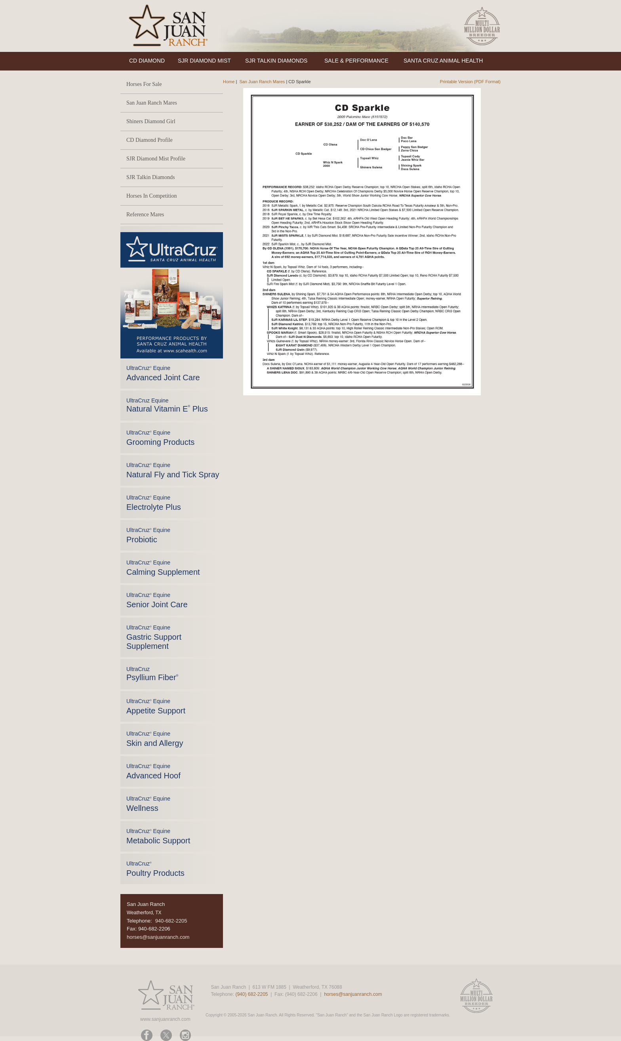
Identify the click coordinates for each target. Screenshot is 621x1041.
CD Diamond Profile (149, 140)
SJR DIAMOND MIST (204, 60)
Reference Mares (145, 214)
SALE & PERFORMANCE (356, 60)
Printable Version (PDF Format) (470, 81)
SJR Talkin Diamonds (150, 177)
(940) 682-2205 (251, 994)
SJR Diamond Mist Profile (155, 159)
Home (228, 81)
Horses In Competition (151, 196)
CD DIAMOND (147, 60)
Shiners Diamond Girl (150, 121)
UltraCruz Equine (167, 405)
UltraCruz (152, 674)
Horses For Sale (144, 84)
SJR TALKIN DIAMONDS (276, 60)
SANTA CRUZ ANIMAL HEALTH (443, 60)
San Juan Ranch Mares (151, 103)
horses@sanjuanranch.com (158, 937)
